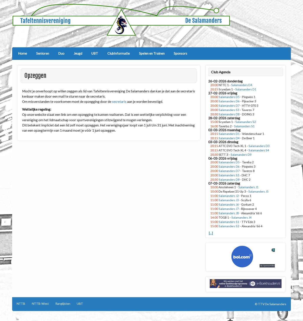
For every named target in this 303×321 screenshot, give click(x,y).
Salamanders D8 (229, 114)
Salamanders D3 (259, 146)
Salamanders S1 (244, 126)
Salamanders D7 (229, 105)
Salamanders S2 (245, 122)
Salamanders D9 (241, 154)
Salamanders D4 (241, 85)
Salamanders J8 (229, 213)
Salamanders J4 (241, 217)
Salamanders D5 (229, 97)
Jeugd (78, 53)
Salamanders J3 (229, 200)
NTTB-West (40, 303)
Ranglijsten (62, 303)
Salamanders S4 (259, 150)
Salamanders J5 (258, 191)
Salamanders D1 (245, 89)
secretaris (119, 101)
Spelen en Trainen (152, 53)
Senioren (42, 53)
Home (22, 53)
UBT (94, 53)
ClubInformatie (118, 53)
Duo (61, 53)
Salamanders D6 (229, 101)
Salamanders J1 (248, 187)
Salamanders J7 (229, 209)
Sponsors (180, 53)
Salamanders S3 (229, 110)
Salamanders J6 (229, 204)
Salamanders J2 (229, 196)
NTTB (21, 303)
